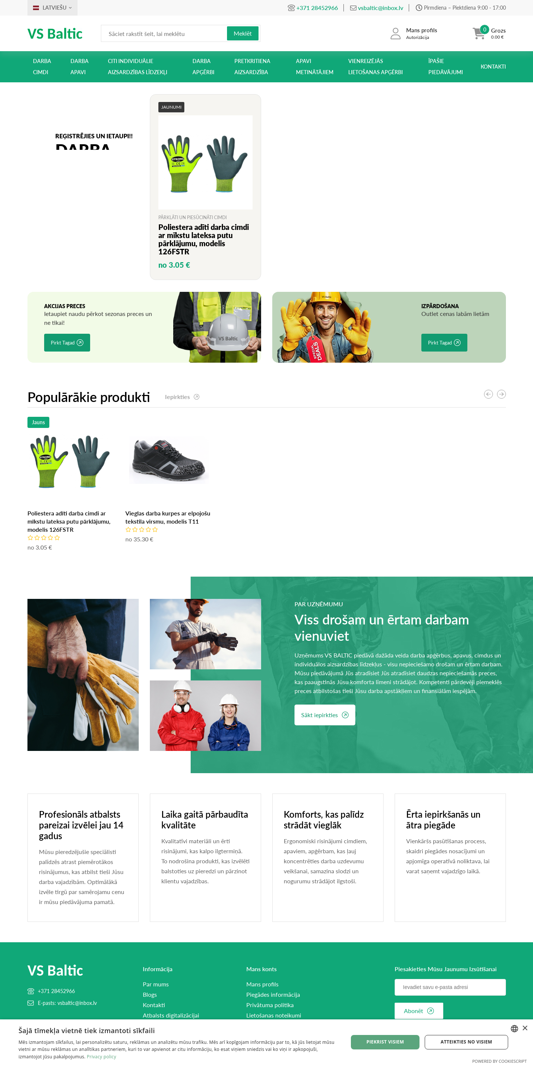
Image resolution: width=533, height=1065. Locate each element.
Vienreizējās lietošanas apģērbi (375, 66)
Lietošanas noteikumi (273, 1015)
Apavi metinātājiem (314, 66)
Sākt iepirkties (325, 714)
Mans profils (262, 984)
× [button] (524, 1028)
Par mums (156, 984)
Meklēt (243, 33)
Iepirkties (182, 396)
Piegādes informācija (273, 994)
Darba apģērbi (203, 66)
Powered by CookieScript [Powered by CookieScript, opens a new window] (499, 1061)
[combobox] (514, 1028)
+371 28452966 (317, 7)
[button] (501, 394)
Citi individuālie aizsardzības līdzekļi (137, 66)
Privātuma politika (270, 1005)
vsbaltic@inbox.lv (380, 7)
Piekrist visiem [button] (385, 1042)
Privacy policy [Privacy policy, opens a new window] (101, 1057)
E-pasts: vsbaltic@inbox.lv (67, 1003)
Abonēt (419, 1010)
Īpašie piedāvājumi (445, 66)
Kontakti (493, 66)
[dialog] (266, 1042)
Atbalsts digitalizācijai (171, 1015)
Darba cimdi (42, 66)
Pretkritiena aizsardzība (252, 66)
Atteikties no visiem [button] (466, 1042)
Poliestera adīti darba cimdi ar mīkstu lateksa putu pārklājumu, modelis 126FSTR (166, 521)
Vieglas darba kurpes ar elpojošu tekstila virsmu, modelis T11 (69, 517)
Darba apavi (79, 66)
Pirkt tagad (67, 342)
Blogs (150, 994)
